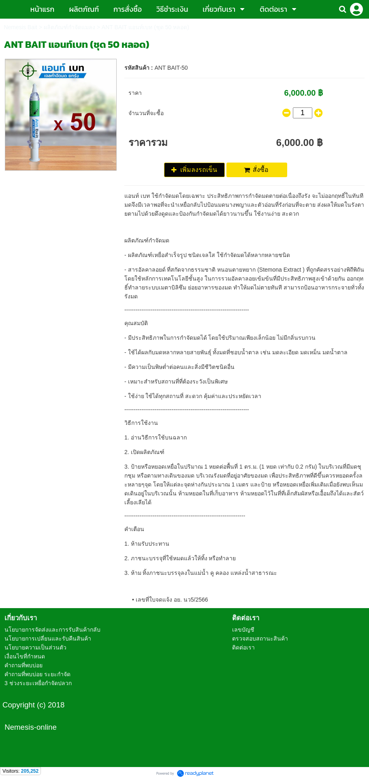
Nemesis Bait (20, 27)
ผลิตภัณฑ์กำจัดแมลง (69, 27)
